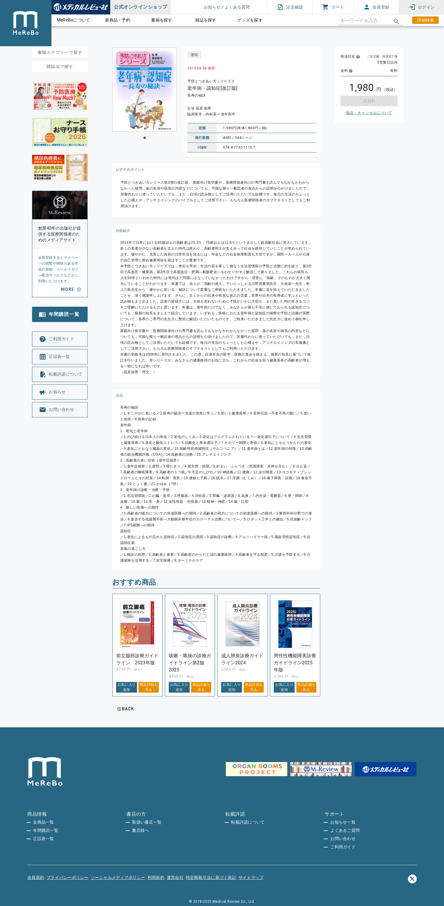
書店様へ (140, 830)
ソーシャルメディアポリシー (118, 877)
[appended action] (396, 21)
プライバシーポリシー (67, 877)
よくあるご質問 (345, 830)
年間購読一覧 (45, 830)
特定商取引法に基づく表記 (211, 877)
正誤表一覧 (43, 838)
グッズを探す (250, 20)
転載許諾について (248, 822)
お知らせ (212, 7)
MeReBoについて (73, 20)
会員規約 (35, 877)
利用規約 (156, 877)
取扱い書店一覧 (146, 822)
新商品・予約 (117, 20)
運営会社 (175, 877)
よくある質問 (237, 7)
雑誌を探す (205, 20)
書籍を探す (161, 20)
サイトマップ (251, 877)
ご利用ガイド (342, 846)
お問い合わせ (342, 838)
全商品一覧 (43, 822)
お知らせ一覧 (342, 822)
